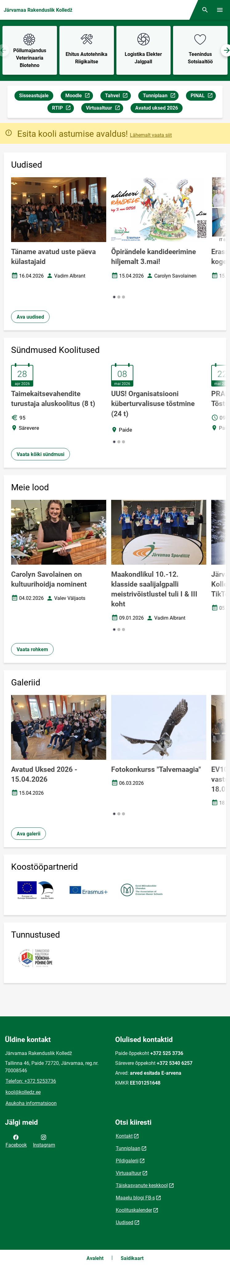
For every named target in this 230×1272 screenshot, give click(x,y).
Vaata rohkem (32, 649)
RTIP (63, 109)
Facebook (16, 1140)
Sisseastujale (34, 95)
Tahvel (118, 96)
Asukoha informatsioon (31, 1103)
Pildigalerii (127, 1161)
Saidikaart (132, 1258)
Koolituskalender (134, 1210)
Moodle (79, 96)
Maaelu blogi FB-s (135, 1198)
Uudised (124, 1222)
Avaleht (95, 1258)
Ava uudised (30, 317)
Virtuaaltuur (104, 109)
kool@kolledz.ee (23, 1092)
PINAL (203, 96)
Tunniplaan (161, 96)
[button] (114, 297)
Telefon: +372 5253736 (31, 1081)
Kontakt (124, 1136)
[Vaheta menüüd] (220, 10)
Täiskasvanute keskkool (142, 1185)
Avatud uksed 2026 (156, 108)
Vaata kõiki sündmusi (40, 454)
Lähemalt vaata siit (151, 135)
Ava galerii (28, 834)
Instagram (44, 1140)
